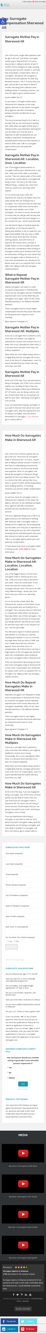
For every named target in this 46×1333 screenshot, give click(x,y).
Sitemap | (25, 1301)
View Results (23, 1089)
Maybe (12, 1078)
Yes (10, 1067)
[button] (3, 21)
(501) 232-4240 (40, 1)
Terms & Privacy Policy (15, 959)
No (10, 1072)
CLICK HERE (31, 416)
